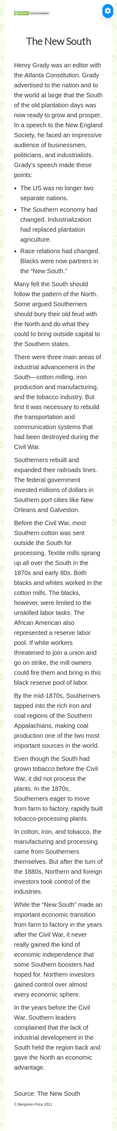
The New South (58, 1093)
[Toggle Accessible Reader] (107, 11)
